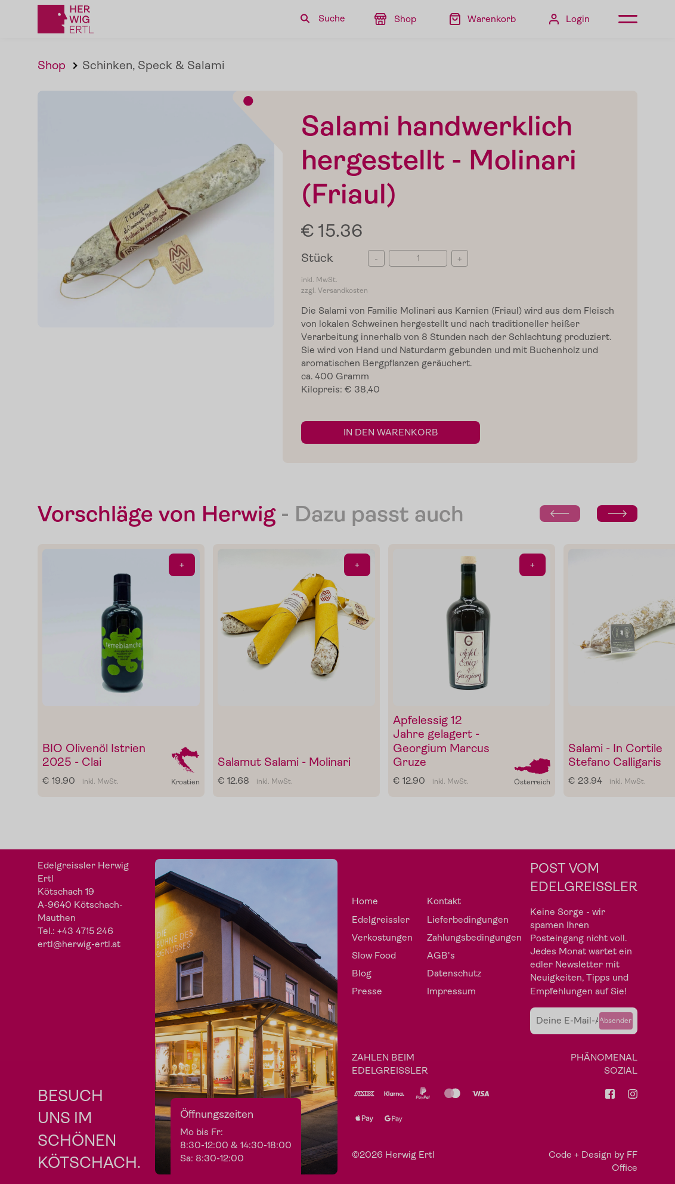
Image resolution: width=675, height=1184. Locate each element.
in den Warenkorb (390, 432)
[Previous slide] (560, 513)
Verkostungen (382, 937)
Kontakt (444, 901)
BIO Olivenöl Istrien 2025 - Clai (93, 755)
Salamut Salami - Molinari (284, 762)
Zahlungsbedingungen (474, 937)
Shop (52, 65)
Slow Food (374, 955)
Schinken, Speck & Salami (153, 65)
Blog (361, 973)
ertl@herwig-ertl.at (79, 944)
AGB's (441, 955)
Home (365, 901)
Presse (367, 991)
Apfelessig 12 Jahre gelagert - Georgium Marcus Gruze (441, 741)
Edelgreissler (381, 919)
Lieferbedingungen (468, 919)
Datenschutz (454, 973)
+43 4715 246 (85, 931)
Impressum (451, 991)
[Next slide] (617, 513)
